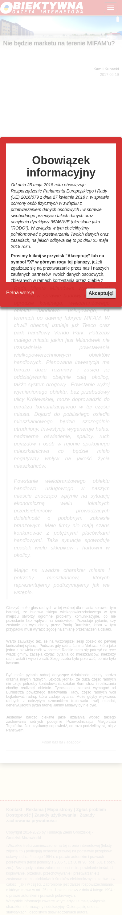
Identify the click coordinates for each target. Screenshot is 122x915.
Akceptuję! (101, 293)
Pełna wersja (20, 292)
